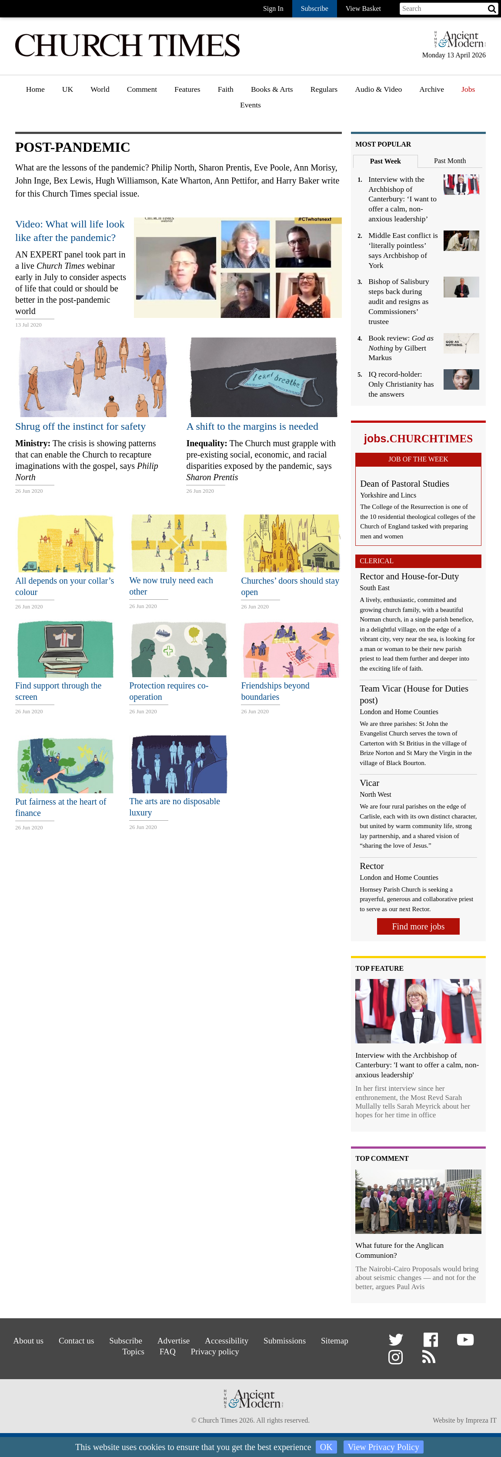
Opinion (140, 114)
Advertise (173, 1340)
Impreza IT (481, 1420)
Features (187, 89)
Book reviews (272, 114)
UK (67, 89)
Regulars (324, 89)
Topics (133, 1351)
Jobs (468, 89)
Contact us (76, 1340)
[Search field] (449, 9)
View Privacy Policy (383, 1447)
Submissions (285, 1340)
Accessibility (226, 1340)
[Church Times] (127, 55)
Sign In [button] (273, 8)
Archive (431, 89)
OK (326, 1447)
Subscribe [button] (314, 8)
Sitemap (334, 1340)
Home (35, 89)
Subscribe (125, 1340)
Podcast (367, 111)
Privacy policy (215, 1351)
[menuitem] (35, 92)
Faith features (239, 114)
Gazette (322, 114)
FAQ (168, 1351)
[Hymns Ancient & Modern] (457, 43)
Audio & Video (378, 89)
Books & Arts (272, 89)
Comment (142, 89)
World (100, 89)
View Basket (363, 8)
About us (28, 1340)
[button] (397, 1343)
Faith (226, 89)
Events (250, 104)
